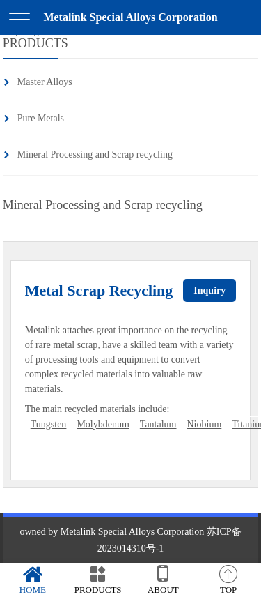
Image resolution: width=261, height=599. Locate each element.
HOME (32, 580)
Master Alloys (44, 82)
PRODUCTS (98, 580)
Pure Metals (40, 118)
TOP (228, 580)
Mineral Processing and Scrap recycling (95, 154)
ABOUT (163, 580)
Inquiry (209, 290)
